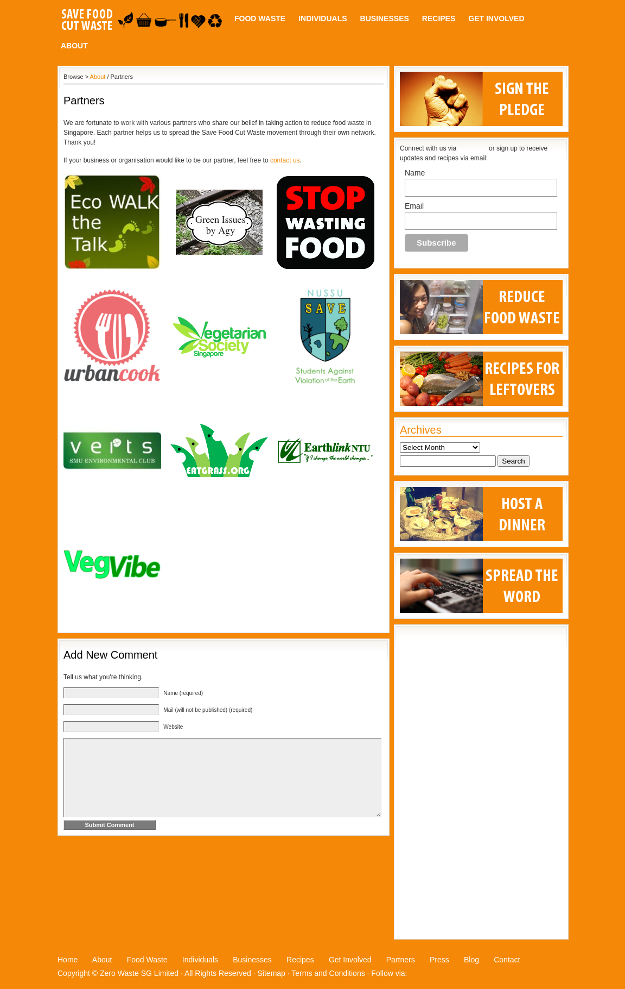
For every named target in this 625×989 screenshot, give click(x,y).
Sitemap (271, 973)
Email (414, 206)
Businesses (384, 18)
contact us (285, 160)
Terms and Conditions (328, 973)
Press (439, 959)
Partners (400, 959)
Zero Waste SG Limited (139, 973)
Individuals (322, 18)
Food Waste (259, 18)
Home (68, 959)
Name (415, 172)
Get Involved (496, 18)
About (74, 45)
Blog (471, 959)
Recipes (438, 18)
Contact (507, 959)
